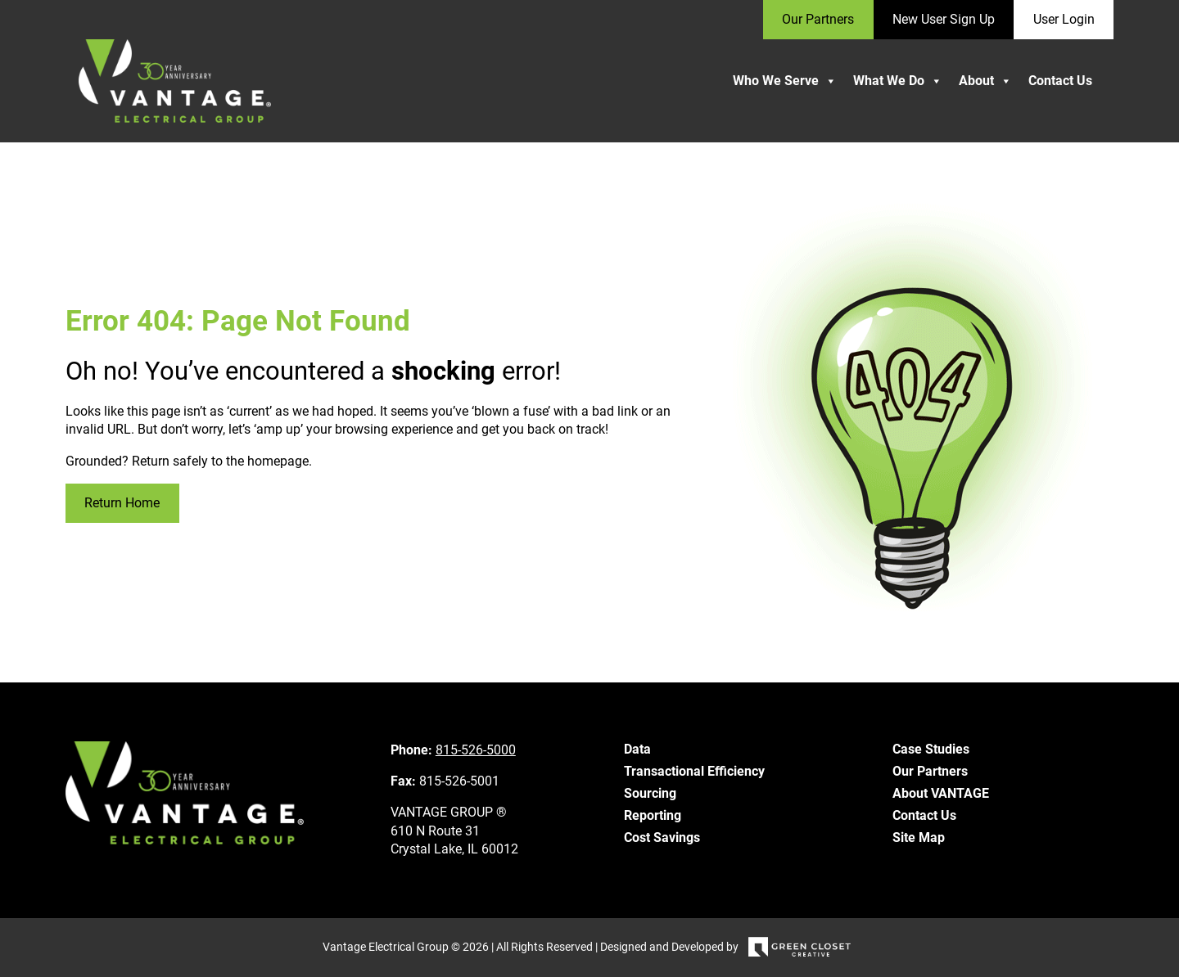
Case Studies (930, 749)
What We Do (897, 81)
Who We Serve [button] (785, 81)
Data (637, 749)
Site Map (918, 837)
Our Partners (930, 771)
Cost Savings (662, 837)
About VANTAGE (940, 793)
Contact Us (1060, 80)
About (985, 81)
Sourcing (650, 793)
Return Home (122, 503)
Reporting (652, 815)
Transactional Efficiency (694, 771)
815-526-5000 (476, 750)
